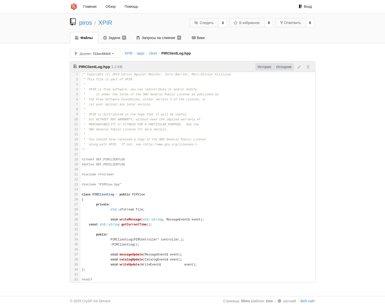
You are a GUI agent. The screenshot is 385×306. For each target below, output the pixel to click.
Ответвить (290, 23)
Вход (305, 7)
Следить (204, 23)
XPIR (105, 22)
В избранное (247, 23)
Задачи (114, 38)
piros (85, 22)
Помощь (131, 7)
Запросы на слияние (159, 38)
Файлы (84, 38)
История (264, 67)
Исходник (283, 67)
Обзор (111, 7)
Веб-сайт (307, 301)
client (153, 53)
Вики (198, 38)
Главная (90, 7)
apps (140, 53)
